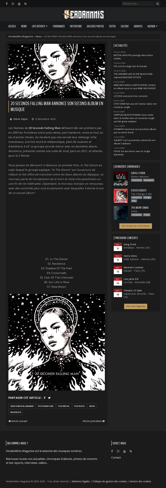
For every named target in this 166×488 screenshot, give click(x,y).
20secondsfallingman (21, 406)
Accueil (12, 26)
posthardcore (46, 406)
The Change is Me (141, 193)
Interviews (76, 26)
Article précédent (94, 421)
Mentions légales (81, 481)
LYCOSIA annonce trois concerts (131, 96)
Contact (116, 457)
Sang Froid (130, 244)
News (24, 26)
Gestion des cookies (140, 481)
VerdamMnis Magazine (20, 36)
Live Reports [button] (38, 26)
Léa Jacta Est (131, 278)
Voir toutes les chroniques (135, 225)
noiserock (15, 412)
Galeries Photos (95, 26)
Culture (125, 26)
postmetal (64, 406)
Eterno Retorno (140, 176)
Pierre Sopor (20, 119)
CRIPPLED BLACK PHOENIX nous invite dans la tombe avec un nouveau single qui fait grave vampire (134, 118)
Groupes (138, 26)
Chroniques (59, 26)
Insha (134, 211)
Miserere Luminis (133, 267)
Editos (112, 26)
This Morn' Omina (140, 208)
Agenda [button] (151, 26)
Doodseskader (138, 190)
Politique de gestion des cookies (109, 481)
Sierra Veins (130, 255)
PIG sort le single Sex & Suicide (130, 66)
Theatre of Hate (133, 290)
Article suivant (18, 421)
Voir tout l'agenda (135, 306)
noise (92, 406)
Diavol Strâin (138, 173)
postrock (79, 406)
